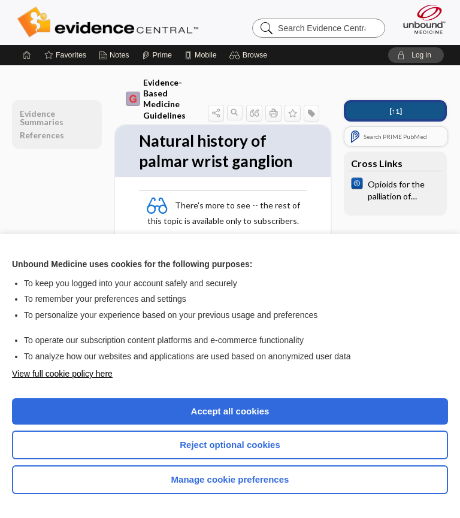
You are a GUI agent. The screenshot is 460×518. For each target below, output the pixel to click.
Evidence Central (110, 22)
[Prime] (157, 55)
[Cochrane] (395, 189)
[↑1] (395, 111)
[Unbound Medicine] (420, 19)
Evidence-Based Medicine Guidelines (156, 98)
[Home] (27, 55)
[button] (250, 55)
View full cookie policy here (62, 373)
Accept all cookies (230, 411)
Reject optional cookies (230, 445)
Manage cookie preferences (230, 479)
